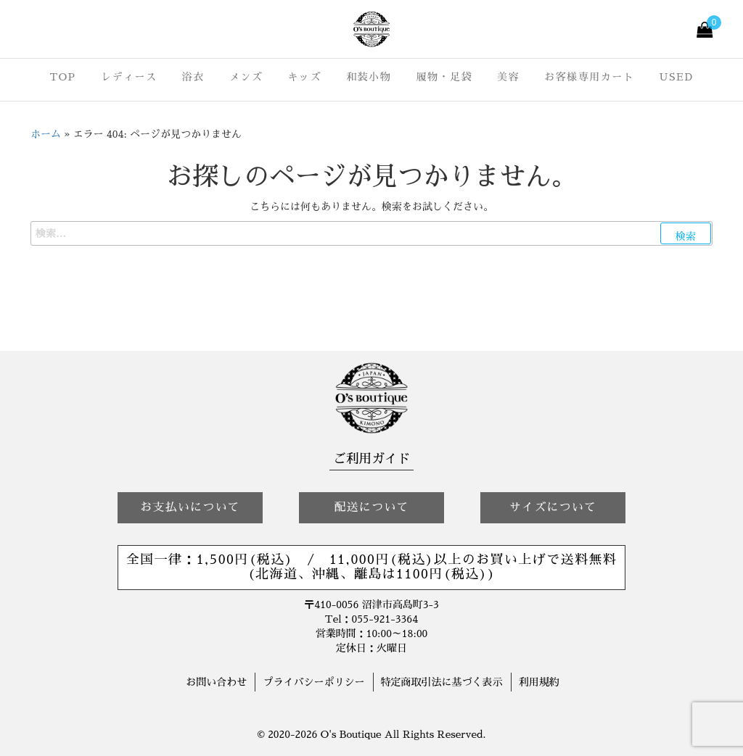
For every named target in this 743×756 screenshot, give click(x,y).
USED (677, 77)
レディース (129, 77)
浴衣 (193, 77)
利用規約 (539, 682)
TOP (62, 77)
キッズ (305, 77)
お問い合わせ (216, 682)
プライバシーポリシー (313, 682)
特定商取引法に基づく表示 (442, 682)
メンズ (246, 77)
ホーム (45, 134)
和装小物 (368, 77)
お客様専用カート (589, 77)
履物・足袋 (444, 77)
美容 (508, 77)
